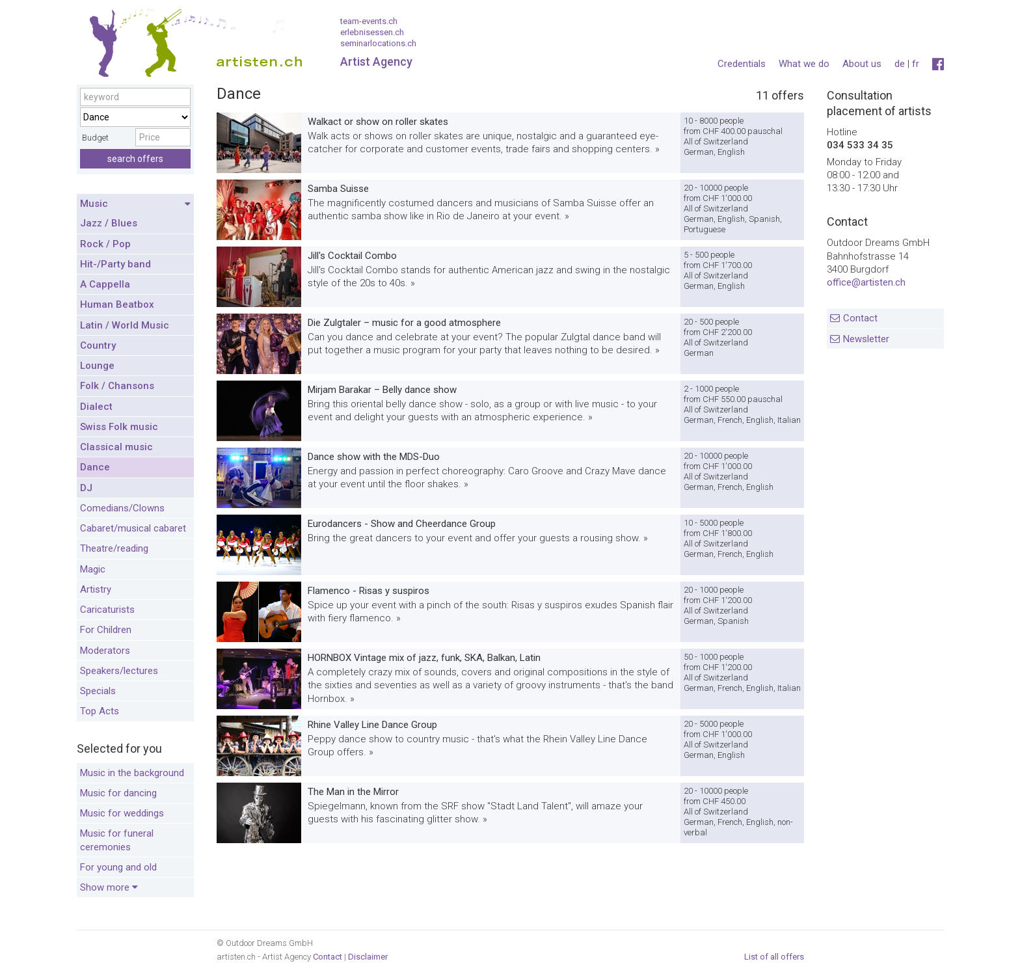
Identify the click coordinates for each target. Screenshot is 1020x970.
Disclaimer (368, 957)
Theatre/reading (114, 548)
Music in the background (132, 773)
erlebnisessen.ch (372, 32)
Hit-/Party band (115, 264)
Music (135, 204)
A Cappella (105, 284)
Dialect (96, 406)
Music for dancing (118, 793)
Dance (95, 467)
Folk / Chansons (117, 386)
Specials (98, 691)
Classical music (116, 447)
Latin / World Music (124, 325)
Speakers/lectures (119, 671)
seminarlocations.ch (378, 43)
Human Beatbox (117, 304)
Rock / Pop (105, 244)
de (899, 64)
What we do (804, 64)
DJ (86, 488)
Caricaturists (107, 609)
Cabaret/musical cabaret (133, 528)
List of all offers (774, 957)
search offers (135, 159)
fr (915, 64)
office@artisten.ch (866, 282)
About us (861, 64)
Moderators (105, 650)
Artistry (95, 589)
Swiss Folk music (119, 427)
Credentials (742, 64)
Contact (860, 318)
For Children (105, 630)
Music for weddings (122, 813)
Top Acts (99, 711)
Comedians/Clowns (122, 508)
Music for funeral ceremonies (117, 840)
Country (98, 345)
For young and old (118, 867)
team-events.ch (368, 21)
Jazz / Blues (108, 223)
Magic (92, 569)
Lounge (97, 365)
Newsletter (866, 339)
